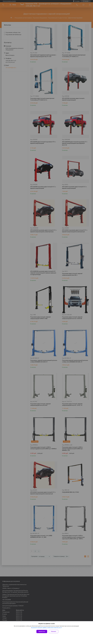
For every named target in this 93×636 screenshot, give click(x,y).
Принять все (41, 631)
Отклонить (53, 631)
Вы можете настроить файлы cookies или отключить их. (46, 627)
